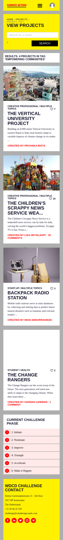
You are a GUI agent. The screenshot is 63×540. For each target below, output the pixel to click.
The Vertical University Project (24, 118)
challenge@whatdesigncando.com (21, 513)
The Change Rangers (23, 377)
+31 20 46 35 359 (13, 509)
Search (44, 43)
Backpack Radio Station (28, 295)
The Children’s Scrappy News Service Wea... (27, 208)
